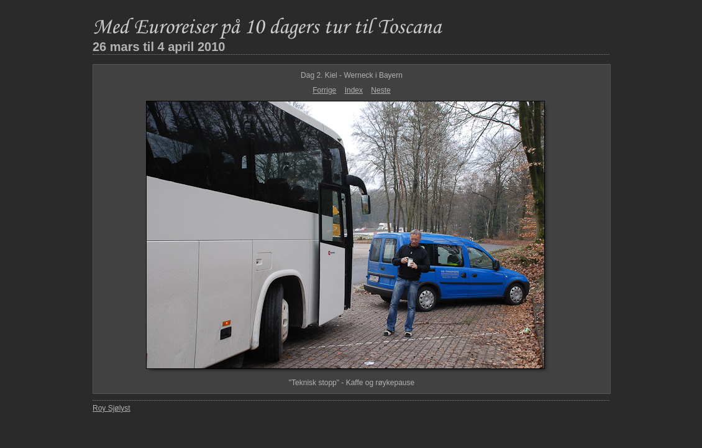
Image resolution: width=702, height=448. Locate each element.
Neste (380, 90)
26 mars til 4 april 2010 (159, 47)
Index (354, 90)
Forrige (324, 90)
